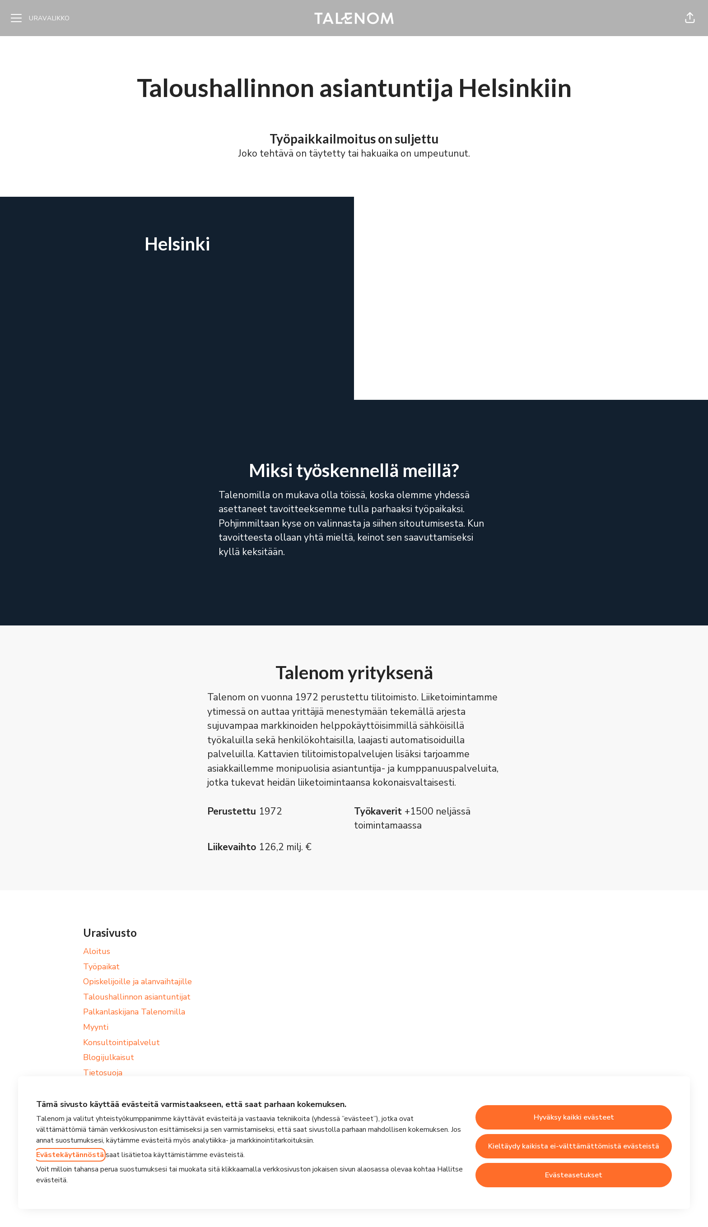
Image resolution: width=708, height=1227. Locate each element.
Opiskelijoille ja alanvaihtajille (137, 981)
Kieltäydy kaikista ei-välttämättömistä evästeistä (573, 1146)
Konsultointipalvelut (121, 1042)
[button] (690, 18)
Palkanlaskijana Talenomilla (134, 1011)
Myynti (95, 1027)
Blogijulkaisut (108, 1057)
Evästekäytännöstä (70, 1155)
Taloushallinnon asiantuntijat (137, 996)
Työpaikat (101, 966)
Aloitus (96, 951)
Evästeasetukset (573, 1175)
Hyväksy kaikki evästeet (574, 1117)
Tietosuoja (102, 1072)
